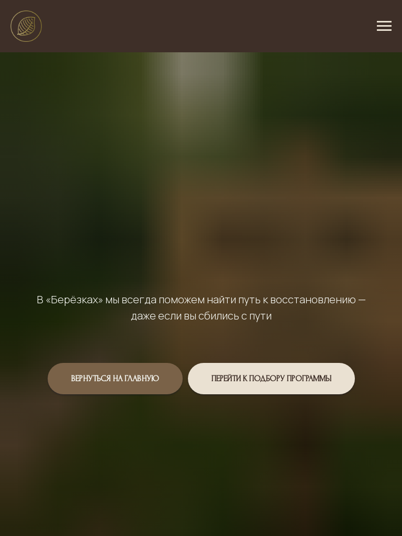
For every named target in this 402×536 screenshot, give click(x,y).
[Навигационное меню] (384, 26)
